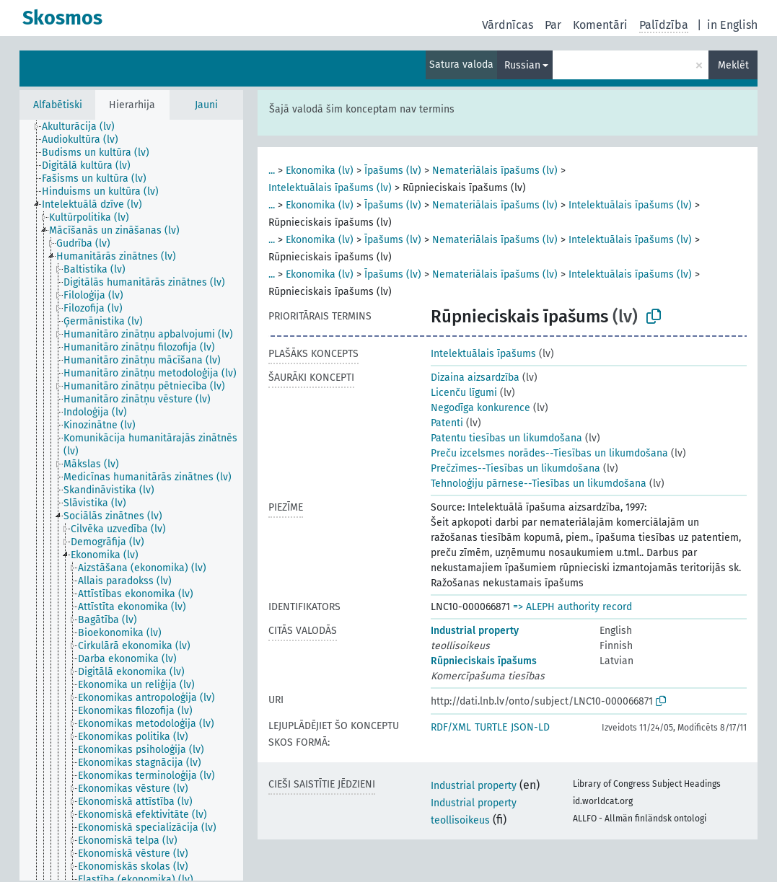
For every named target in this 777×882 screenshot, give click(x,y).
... (271, 170)
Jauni (206, 105)
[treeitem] (84, 126)
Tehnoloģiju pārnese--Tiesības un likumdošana (538, 483)
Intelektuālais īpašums (483, 354)
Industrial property (475, 631)
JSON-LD (530, 727)
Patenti (447, 423)
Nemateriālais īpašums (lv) (495, 170)
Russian (522, 65)
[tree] (131, 500)
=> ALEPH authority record (572, 607)
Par (553, 25)
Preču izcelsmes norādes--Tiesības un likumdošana (549, 453)
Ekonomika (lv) (320, 170)
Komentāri (600, 25)
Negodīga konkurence (480, 408)
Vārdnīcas (507, 25)
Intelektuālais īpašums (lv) (330, 188)
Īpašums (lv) (392, 170)
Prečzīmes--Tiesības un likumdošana (515, 468)
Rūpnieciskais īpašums (484, 661)
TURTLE (491, 727)
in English (732, 25)
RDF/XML (451, 727)
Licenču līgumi (464, 393)
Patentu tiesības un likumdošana (506, 438)
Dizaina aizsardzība (475, 377)
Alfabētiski (57, 105)
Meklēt (733, 65)
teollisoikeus (460, 820)
